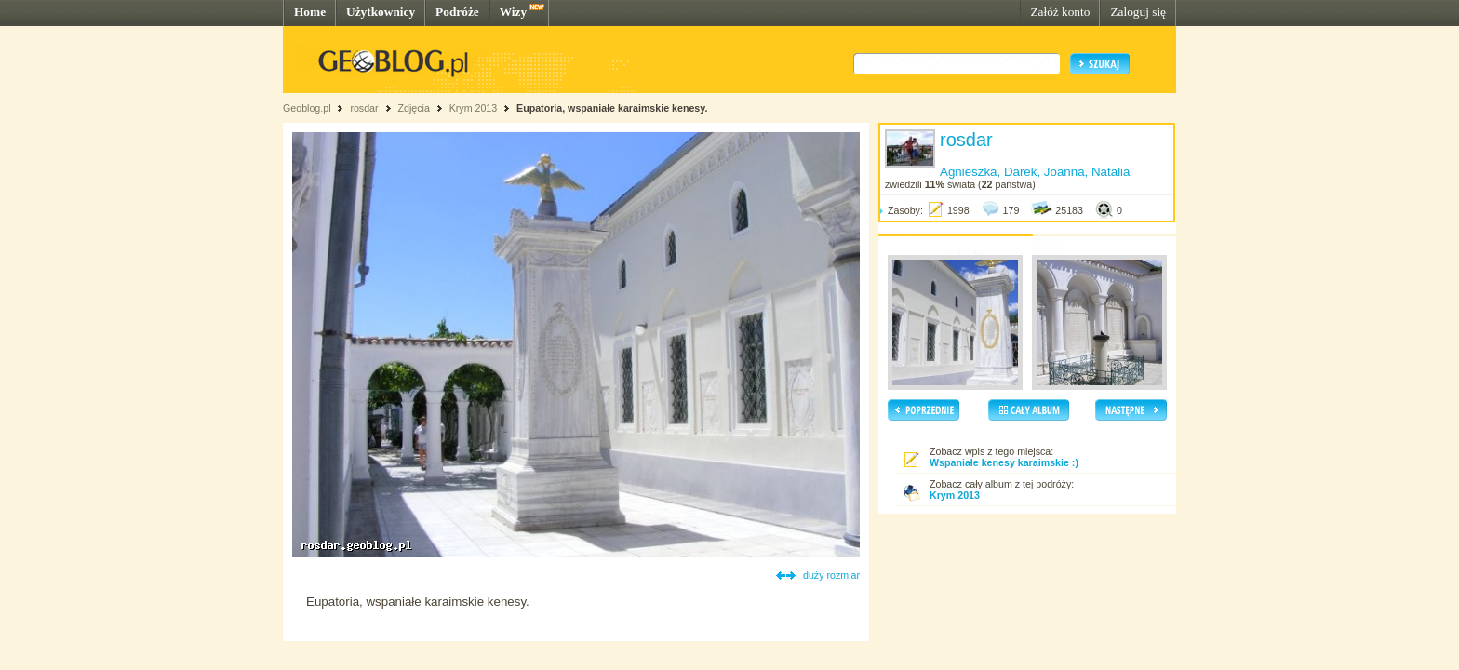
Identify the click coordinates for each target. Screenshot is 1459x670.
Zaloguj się (1138, 12)
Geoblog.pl (307, 108)
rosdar (364, 108)
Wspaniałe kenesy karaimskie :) (1004, 462)
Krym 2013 (473, 108)
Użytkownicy (380, 12)
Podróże (457, 12)
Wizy (513, 12)
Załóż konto (1060, 12)
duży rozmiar (831, 575)
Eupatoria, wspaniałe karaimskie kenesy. (611, 108)
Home (310, 12)
